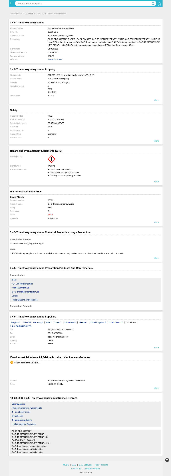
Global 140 (131, 322)
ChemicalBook (16, 14)
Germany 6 (38, 322)
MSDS (66, 465)
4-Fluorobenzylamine (21, 412)
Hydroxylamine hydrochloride (25, 300)
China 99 (27, 322)
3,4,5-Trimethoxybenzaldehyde (25, 292)
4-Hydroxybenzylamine (22, 420)
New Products (101, 465)
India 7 (49, 322)
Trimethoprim (18, 416)
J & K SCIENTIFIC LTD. (21, 326)
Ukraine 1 (83, 322)
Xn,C (50, 116)
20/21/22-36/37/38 (56, 119)
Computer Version (92, 469)
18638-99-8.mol (55, 59)
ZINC (14, 280)
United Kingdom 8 (98, 322)
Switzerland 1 (70, 322)
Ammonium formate (20, 288)
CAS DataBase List (32, 14)
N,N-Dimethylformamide (22, 284)
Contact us (76, 469)
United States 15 (116, 322)
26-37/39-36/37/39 (56, 123)
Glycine (15, 296)
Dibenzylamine (18, 404)
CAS (74, 465)
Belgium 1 (15, 322)
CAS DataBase (85, 465)
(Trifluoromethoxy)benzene (24, 424)
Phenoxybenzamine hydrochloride (27, 408)
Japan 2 (58, 322)
